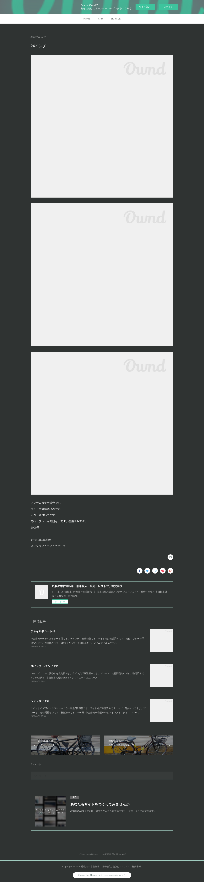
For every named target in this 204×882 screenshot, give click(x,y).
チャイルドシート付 (43, 631)
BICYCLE (116, 18)
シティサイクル (40, 701)
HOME (86, 18)
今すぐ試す (145, 6)
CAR (100, 18)
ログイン (168, 6)
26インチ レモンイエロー (46, 666)
